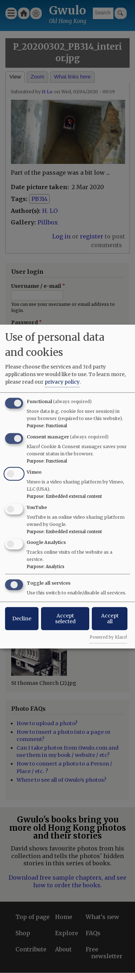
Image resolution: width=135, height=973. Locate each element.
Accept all (109, 618)
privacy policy (62, 382)
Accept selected (65, 618)
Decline (21, 618)
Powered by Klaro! (108, 637)
